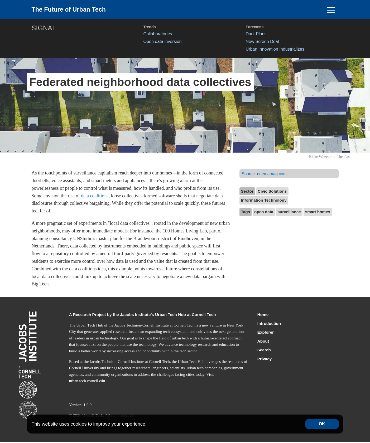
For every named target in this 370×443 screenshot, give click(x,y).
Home (263, 315)
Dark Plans (256, 34)
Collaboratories (157, 34)
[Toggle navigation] (331, 10)
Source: (265, 174)
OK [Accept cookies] (322, 424)
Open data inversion (162, 42)
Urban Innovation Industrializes (275, 49)
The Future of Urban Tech (72, 10)
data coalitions (94, 196)
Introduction (269, 324)
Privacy (264, 359)
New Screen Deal (262, 42)
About (263, 342)
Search (264, 350)
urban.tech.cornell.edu (87, 381)
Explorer (265, 333)
